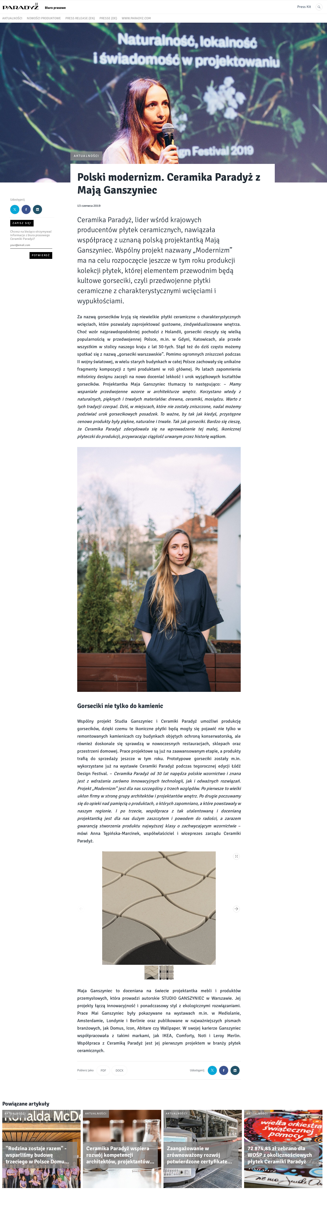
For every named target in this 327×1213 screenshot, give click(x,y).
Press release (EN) (80, 18)
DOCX (119, 1070)
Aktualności (12, 18)
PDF (103, 1070)
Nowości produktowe (44, 18)
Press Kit (304, 7)
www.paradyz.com (136, 18)
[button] (236, 855)
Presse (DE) (108, 18)
